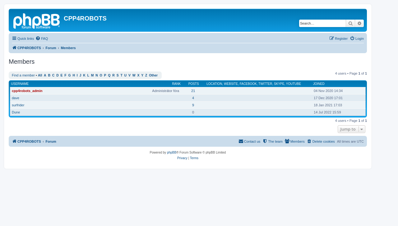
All (40, 75)
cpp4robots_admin (27, 91)
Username (20, 83)
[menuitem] (41, 38)
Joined (319, 83)
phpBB (171, 152)
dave (15, 98)
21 (193, 91)
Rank (176, 83)
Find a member (23, 75)
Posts (193, 83)
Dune (16, 112)
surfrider (18, 105)
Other (153, 75)
